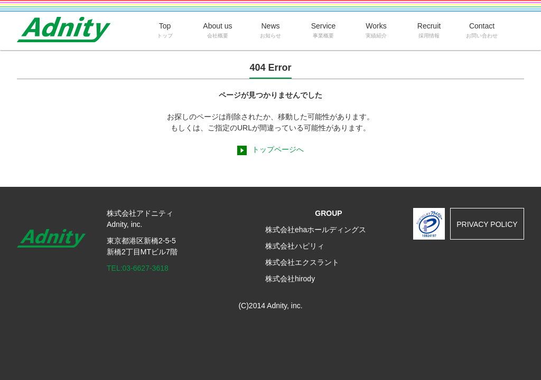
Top (165, 31)
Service (323, 31)
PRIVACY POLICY (486, 224)
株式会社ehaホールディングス (315, 229)
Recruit (429, 31)
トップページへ (278, 149)
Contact (482, 31)
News (270, 31)
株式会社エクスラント (302, 262)
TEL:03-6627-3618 (138, 268)
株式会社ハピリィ (294, 246)
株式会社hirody (290, 278)
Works (376, 31)
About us (218, 31)
